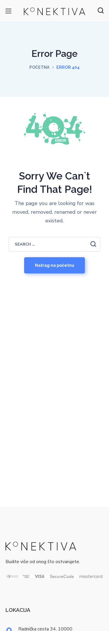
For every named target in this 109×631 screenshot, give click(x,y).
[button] (100, 11)
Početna (39, 67)
